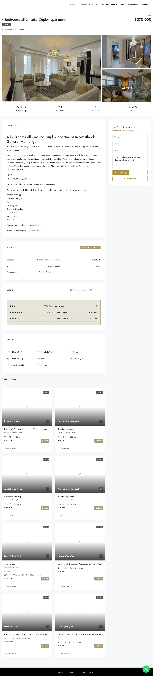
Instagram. (39, 225)
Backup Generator (16, 363)
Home (72, 4)
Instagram (82, 671)
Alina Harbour (9, 562)
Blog (122, 4)
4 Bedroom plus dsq (66, 427)
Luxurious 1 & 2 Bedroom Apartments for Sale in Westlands (82, 562)
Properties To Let (108, 4)
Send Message (121, 172)
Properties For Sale (87, 4)
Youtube (93, 671)
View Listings (128, 130)
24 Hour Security (16, 357)
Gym (43, 357)
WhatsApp (130, 178)
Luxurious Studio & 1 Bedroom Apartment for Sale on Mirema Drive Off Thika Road (91, 632)
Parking (44, 363)
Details (45, 439)
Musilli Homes (33, 230)
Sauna (75, 351)
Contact (144, 4)
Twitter (71, 671)
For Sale (6, 25)
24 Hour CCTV (15, 351)
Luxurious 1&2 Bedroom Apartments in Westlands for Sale (27, 632)
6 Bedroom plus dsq (66, 494)
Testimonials (133, 4)
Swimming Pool (79, 357)
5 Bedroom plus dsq (12, 494)
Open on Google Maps (90, 247)
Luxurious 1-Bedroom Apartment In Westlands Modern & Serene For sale (33, 427)
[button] (146, 669)
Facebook (60, 671)
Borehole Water (47, 351)
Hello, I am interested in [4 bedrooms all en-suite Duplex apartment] (130, 161)
